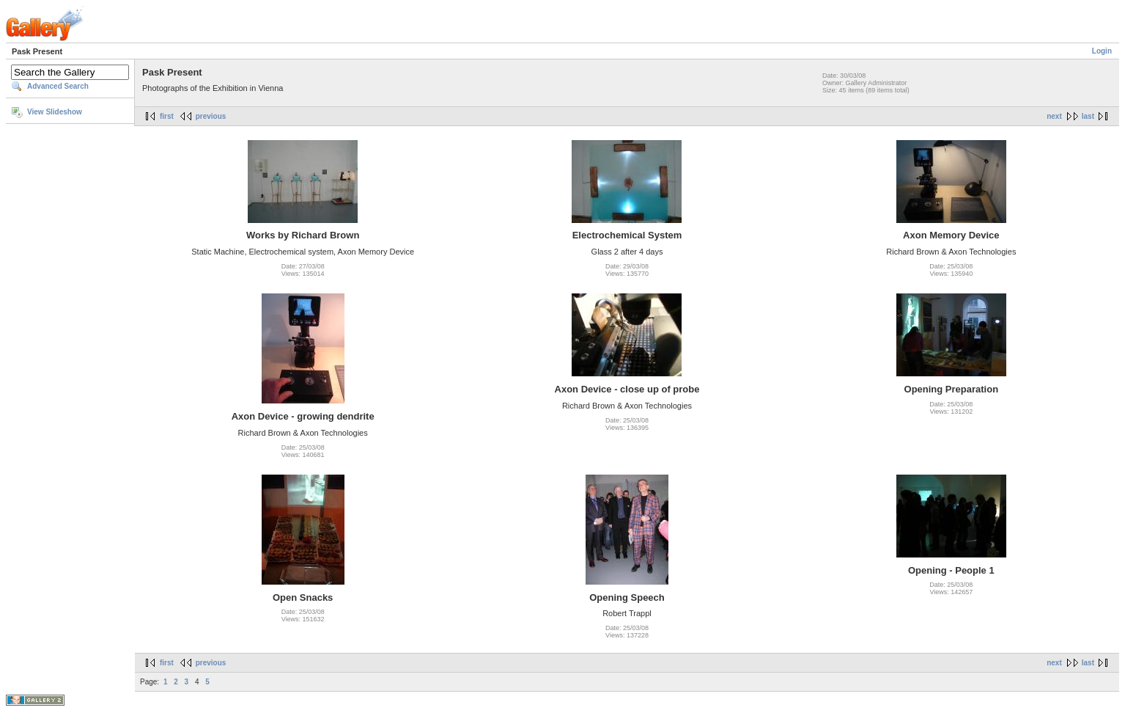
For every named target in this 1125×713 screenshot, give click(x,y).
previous (211, 116)
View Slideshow (54, 112)
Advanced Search (58, 86)
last (1088, 116)
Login (1102, 51)
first (167, 116)
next (1054, 116)
